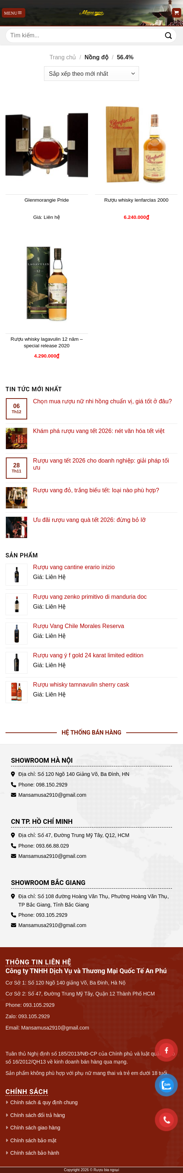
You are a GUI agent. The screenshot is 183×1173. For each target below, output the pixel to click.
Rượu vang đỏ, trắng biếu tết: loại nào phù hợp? (96, 490)
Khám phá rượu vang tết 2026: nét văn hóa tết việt (98, 431)
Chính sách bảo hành (34, 1153)
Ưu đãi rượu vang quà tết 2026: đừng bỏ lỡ (89, 520)
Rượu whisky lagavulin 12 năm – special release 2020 (47, 342)
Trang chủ (63, 57)
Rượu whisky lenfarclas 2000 (136, 200)
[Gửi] (168, 35)
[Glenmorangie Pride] (47, 145)
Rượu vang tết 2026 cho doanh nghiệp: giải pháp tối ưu (101, 464)
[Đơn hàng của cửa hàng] (91, 73)
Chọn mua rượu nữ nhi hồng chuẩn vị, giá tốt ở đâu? (102, 401)
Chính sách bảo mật (33, 1140)
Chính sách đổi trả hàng (37, 1115)
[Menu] (13, 13)
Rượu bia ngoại (106, 1170)
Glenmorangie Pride (47, 200)
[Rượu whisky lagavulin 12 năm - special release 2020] (47, 284)
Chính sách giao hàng (35, 1128)
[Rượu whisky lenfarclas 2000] (136, 145)
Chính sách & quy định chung (44, 1102)
